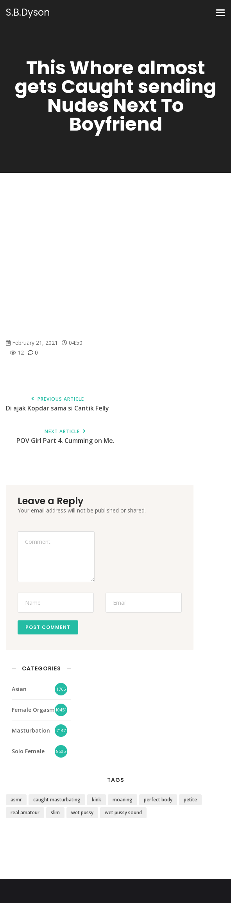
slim (55, 812)
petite (190, 799)
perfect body (158, 799)
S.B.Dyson (28, 12)
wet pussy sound (123, 812)
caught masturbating (57, 799)
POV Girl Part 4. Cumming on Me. (65, 437)
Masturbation (31, 730)
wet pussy (82, 812)
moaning (123, 799)
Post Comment (47, 627)
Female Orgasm (33, 709)
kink (96, 799)
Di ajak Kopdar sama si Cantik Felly (57, 404)
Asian (19, 689)
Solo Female (28, 751)
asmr (16, 799)
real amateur (25, 812)
